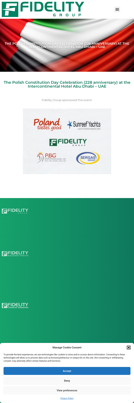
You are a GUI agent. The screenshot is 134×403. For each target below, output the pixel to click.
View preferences (67, 390)
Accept (67, 371)
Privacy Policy (67, 398)
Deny (67, 380)
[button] (128, 347)
